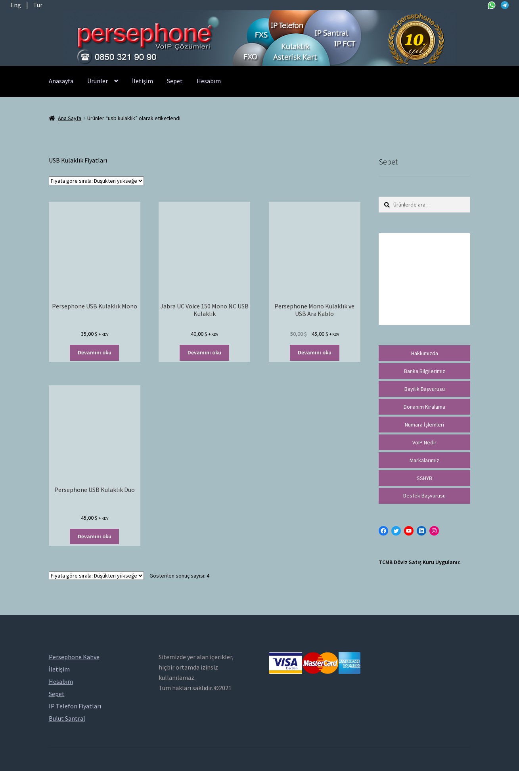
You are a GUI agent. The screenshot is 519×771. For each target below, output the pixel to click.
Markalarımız (424, 460)
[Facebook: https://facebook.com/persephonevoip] (383, 531)
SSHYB (424, 478)
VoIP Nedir (424, 442)
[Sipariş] (96, 180)
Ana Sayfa (69, 118)
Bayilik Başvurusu (424, 388)
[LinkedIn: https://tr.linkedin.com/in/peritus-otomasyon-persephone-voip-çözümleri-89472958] (421, 531)
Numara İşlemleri (424, 424)
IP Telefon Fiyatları (75, 706)
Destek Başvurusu (424, 495)
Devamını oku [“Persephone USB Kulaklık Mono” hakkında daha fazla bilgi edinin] (94, 352)
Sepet (175, 81)
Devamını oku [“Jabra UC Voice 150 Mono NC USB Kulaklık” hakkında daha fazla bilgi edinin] (204, 352)
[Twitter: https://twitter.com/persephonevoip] (396, 531)
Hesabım (209, 81)
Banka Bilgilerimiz (424, 371)
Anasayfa (61, 81)
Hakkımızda (424, 353)
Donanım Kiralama (424, 406)
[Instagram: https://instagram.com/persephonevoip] (434, 531)
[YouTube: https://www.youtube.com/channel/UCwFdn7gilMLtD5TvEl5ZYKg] (409, 531)
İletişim (142, 81)
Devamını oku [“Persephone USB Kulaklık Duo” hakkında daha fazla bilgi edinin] (94, 536)
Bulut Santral (67, 718)
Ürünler (97, 81)
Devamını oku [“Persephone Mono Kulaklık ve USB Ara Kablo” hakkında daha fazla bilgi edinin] (314, 352)
